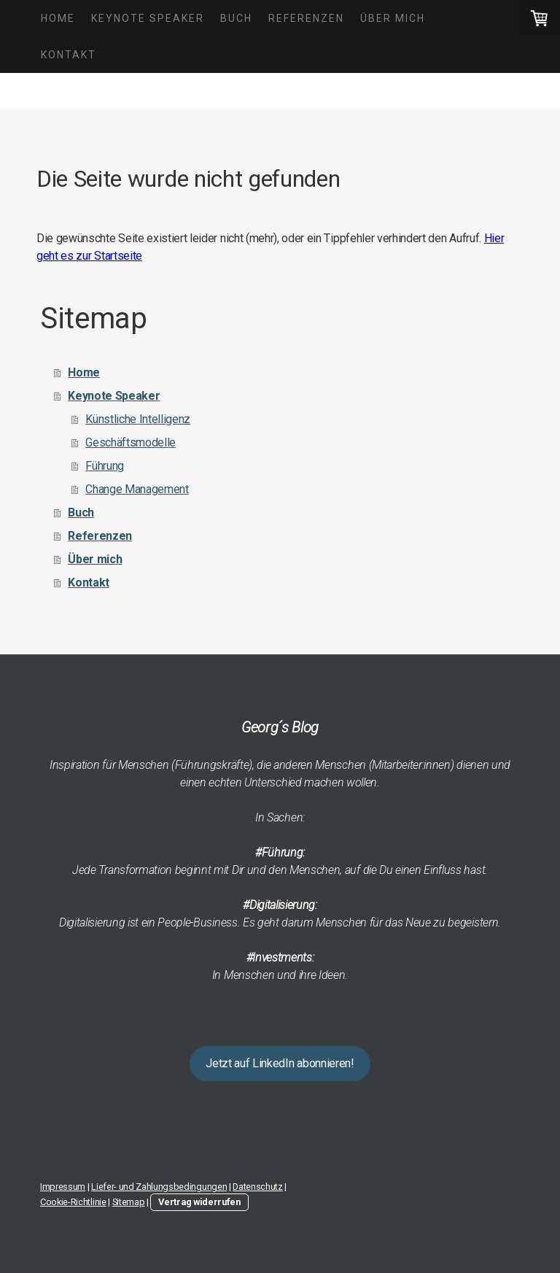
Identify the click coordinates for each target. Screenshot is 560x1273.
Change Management (137, 489)
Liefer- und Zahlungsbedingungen (159, 1186)
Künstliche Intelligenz (137, 419)
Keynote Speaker (147, 18)
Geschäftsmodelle (130, 442)
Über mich (392, 18)
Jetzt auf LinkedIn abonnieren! (280, 1063)
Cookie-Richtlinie (73, 1201)
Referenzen (306, 18)
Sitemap (128, 1201)
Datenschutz (257, 1186)
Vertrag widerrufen (199, 1201)
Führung (104, 466)
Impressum (62, 1186)
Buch (236, 18)
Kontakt (68, 55)
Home (58, 18)
